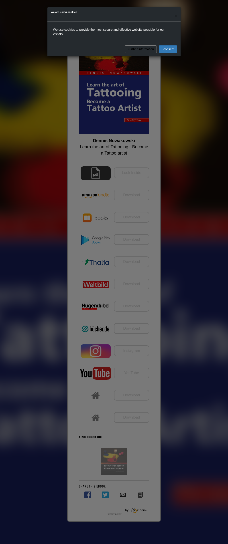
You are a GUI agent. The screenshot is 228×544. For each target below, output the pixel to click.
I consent (168, 49)
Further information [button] (141, 49)
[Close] (176, 16)
